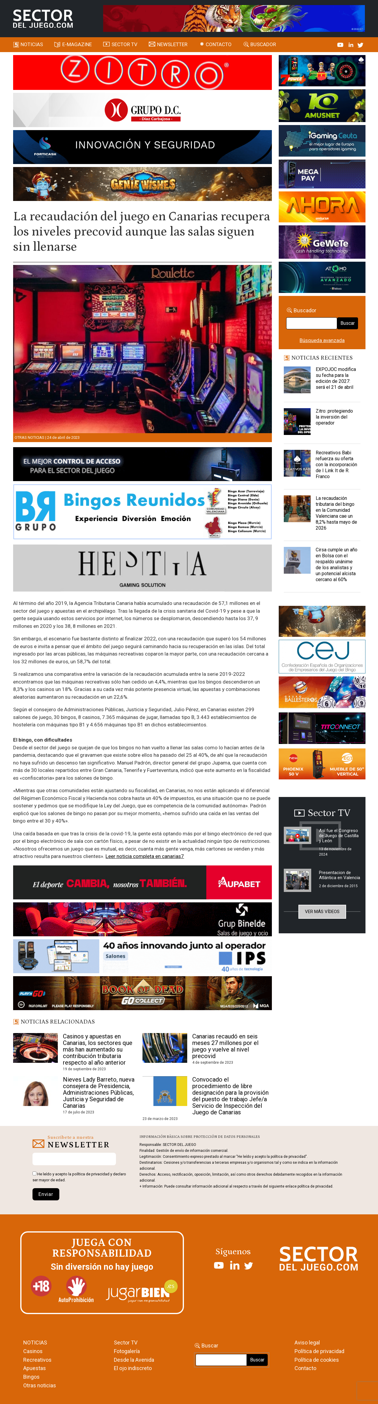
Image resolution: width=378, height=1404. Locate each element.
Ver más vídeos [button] (322, 911)
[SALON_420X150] (322, 208)
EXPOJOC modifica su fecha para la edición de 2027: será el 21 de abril (336, 378)
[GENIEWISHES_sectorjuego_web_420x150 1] (322, 622)
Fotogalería (127, 1351)
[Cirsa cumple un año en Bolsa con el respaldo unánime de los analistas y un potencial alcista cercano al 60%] (297, 562)
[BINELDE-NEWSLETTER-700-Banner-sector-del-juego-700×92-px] (142, 920)
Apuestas (34, 1368)
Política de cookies (317, 1360)
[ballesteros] (322, 694)
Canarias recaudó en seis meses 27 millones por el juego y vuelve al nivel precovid (225, 1046)
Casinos (33, 1351)
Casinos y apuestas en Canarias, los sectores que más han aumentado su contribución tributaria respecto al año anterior (97, 1049)
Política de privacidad (319, 1351)
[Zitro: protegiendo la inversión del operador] (297, 423)
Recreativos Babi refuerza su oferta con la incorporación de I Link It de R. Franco (336, 464)
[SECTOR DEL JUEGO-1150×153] (142, 111)
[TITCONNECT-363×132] (322, 729)
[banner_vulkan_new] (142, 465)
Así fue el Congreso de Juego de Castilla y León (339, 835)
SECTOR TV (124, 44)
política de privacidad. (315, 1186)
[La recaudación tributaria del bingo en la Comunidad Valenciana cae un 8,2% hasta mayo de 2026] (297, 510)
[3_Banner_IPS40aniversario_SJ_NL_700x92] (142, 957)
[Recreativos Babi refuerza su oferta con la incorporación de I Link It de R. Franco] (297, 465)
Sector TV (125, 1342)
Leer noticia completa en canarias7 (145, 856)
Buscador (263, 44)
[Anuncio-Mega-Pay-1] (322, 175)
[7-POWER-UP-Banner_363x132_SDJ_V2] (322, 72)
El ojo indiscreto (133, 1368)
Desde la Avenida (134, 1360)
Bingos (31, 1377)
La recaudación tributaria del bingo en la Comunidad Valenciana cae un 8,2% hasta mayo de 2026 (336, 513)
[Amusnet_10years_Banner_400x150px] (322, 107)
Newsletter (172, 44)
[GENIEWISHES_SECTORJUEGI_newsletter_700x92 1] (142, 185)
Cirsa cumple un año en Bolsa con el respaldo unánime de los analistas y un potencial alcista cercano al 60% (336, 564)
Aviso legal (307, 1342)
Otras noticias (29, 437)
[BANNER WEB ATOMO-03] (322, 278)
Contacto (219, 44)
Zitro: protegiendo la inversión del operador (334, 417)
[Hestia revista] (142, 569)
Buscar (347, 323)
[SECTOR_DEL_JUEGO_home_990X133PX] (142, 74)
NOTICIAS (35, 1342)
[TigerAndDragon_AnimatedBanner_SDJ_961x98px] (234, 18)
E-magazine (77, 44)
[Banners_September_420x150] (322, 765)
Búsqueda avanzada (322, 340)
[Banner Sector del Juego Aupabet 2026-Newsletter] (142, 884)
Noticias (32, 44)
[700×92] (142, 994)
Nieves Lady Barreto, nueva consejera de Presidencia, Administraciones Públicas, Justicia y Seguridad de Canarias (98, 1092)
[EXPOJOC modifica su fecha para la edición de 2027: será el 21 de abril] (297, 381)
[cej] (322, 658)
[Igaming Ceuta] (322, 142)
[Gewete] (322, 243)
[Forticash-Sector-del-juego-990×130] (142, 148)
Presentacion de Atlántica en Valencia (339, 875)
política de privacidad (90, 1174)
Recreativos (37, 1360)
